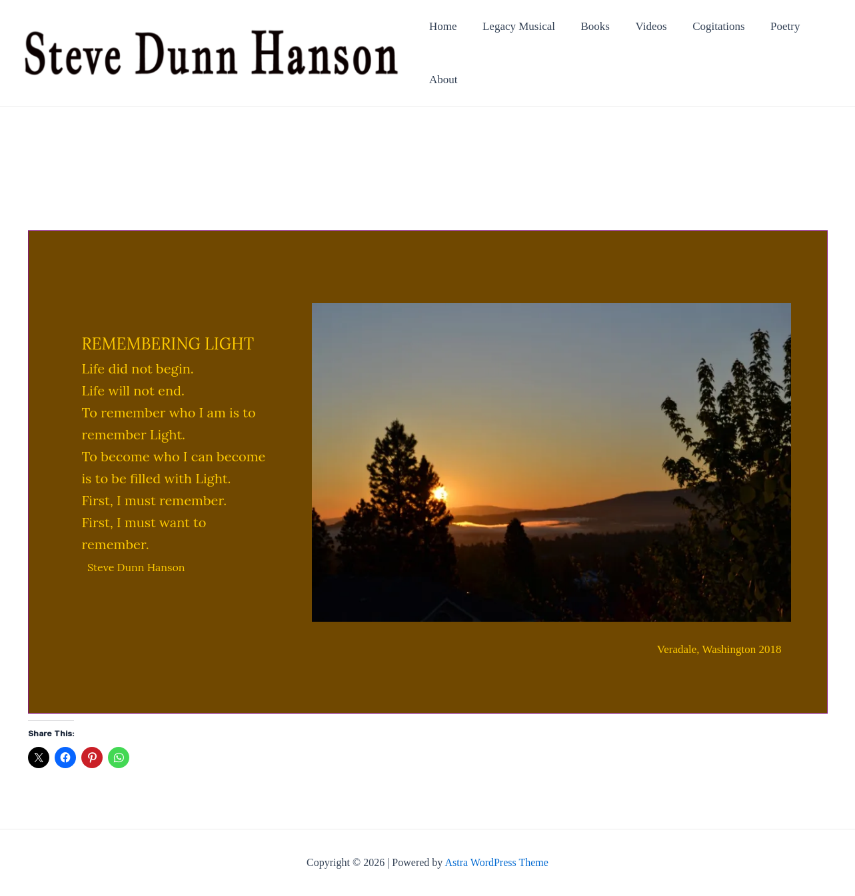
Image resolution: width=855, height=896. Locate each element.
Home (443, 26)
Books (589, 26)
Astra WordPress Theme (496, 862)
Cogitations (706, 26)
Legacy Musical (515, 26)
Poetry (770, 26)
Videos (642, 26)
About (443, 79)
